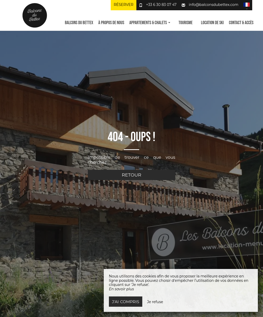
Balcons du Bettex (79, 22)
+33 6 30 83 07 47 (161, 4)
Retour (131, 175)
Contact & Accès (241, 22)
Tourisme (186, 22)
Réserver (124, 4)
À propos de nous (111, 22)
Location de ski (212, 22)
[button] (246, 5)
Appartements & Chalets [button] (149, 22)
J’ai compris (125, 301)
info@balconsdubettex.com (213, 4)
